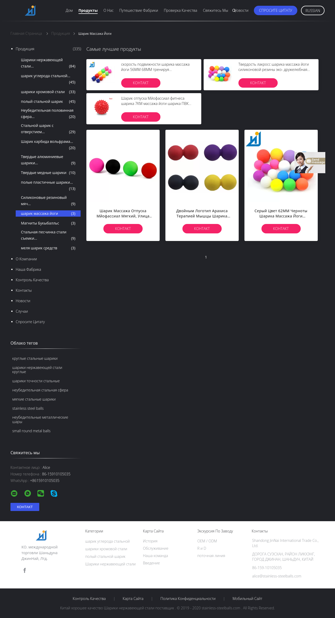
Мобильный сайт (247, 598)
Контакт (141, 82)
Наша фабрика (28, 269)
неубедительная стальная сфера (40, 389)
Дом (69, 10)
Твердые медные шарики (48, 173)
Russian (312, 10)
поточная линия (211, 555)
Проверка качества (180, 10)
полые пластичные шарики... (48, 186)
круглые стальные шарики (35, 358)
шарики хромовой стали (48, 92)
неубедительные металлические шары (40, 419)
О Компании (26, 258)
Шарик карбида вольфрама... (48, 145)
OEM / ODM (207, 540)
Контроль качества (32, 279)
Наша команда (155, 555)
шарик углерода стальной (107, 541)
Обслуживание (155, 548)
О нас (108, 10)
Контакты (24, 290)
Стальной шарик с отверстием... (48, 129)
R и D (201, 548)
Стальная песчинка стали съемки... (48, 235)
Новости (241, 10)
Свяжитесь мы (215, 10)
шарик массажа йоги (48, 213)
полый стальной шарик (48, 101)
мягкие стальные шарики (34, 399)
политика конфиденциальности (188, 598)
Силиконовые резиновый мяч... (48, 201)
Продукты (88, 10)
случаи (22, 311)
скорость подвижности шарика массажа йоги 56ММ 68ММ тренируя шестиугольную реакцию (155, 69)
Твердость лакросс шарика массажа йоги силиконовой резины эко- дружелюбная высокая (273, 69)
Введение (151, 562)
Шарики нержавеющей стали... (48, 63)
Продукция (48, 49)
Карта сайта (133, 598)
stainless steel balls (28, 408)
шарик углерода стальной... (48, 79)
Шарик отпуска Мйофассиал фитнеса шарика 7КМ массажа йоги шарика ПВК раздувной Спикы (155, 103)
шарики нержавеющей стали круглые (37, 369)
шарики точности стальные (36, 380)
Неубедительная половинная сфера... (48, 114)
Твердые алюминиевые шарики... (48, 160)
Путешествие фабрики (138, 10)
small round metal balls (31, 430)
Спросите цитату (275, 10)
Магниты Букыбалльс (48, 223)
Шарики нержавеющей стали (110, 563)
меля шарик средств (48, 248)
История (150, 540)
